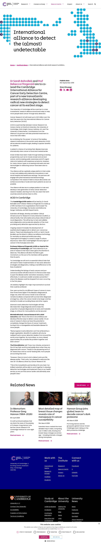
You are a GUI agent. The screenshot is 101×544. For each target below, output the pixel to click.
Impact (60, 472)
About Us (61, 476)
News (60, 515)
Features (75, 510)
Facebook (75, 466)
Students (47, 480)
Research (61, 466)
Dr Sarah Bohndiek (21, 81)
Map (59, 512)
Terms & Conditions (17, 516)
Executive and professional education (49, 520)
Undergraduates (50, 507)
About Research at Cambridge (77, 521)
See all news (83, 385)
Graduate (47, 510)
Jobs (59, 518)
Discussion (75, 513)
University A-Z (15, 503)
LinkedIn (74, 472)
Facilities (47, 477)
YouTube (75, 476)
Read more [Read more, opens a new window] (60, 529)
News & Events (63, 469)
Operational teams (48, 467)
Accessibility (14, 510)
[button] (50, 541)
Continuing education (48, 514)
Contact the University (18, 507)
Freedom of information (18, 513)
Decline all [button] (56, 537)
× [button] (99, 523)
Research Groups (47, 472)
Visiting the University (62, 508)
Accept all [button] (44, 537)
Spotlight (75, 516)
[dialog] (50, 533)
